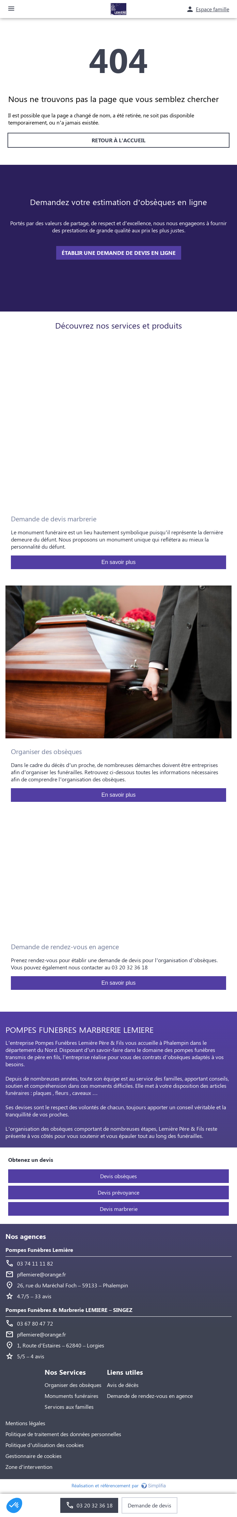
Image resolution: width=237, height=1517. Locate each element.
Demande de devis (149, 1505)
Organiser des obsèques (73, 1384)
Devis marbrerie (119, 1208)
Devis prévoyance (118, 1192)
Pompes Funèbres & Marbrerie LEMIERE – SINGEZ (68, 1309)
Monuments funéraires (71, 1395)
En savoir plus (118, 562)
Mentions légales (25, 1423)
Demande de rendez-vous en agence (150, 1395)
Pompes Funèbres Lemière (39, 1249)
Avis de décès (123, 1384)
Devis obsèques (118, 1176)
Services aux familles (69, 1406)
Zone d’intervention (28, 1466)
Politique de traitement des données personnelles (63, 1433)
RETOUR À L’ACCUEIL (118, 140)
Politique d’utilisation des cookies (44, 1444)
